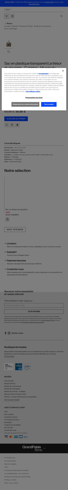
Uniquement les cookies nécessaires (25, 104)
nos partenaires (43, 73)
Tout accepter (49, 104)
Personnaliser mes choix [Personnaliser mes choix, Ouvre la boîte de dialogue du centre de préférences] (33, 97)
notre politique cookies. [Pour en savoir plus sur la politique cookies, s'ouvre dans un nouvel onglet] (33, 91)
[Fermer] (63, 70)
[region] (34, 89)
